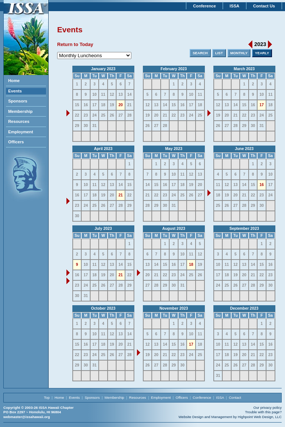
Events (15, 91)
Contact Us (264, 6)
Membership (20, 111)
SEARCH (200, 53)
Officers (16, 142)
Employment (20, 132)
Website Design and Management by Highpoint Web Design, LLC (230, 417)
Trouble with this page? (263, 412)
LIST (219, 53)
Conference (204, 6)
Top (46, 397)
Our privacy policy (267, 407)
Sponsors (17, 101)
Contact (235, 397)
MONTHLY (239, 53)
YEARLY (262, 53)
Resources (18, 121)
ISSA (234, 6)
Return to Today (75, 44)
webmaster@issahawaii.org (26, 417)
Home (14, 80)
